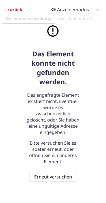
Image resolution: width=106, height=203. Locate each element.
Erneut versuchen (53, 177)
